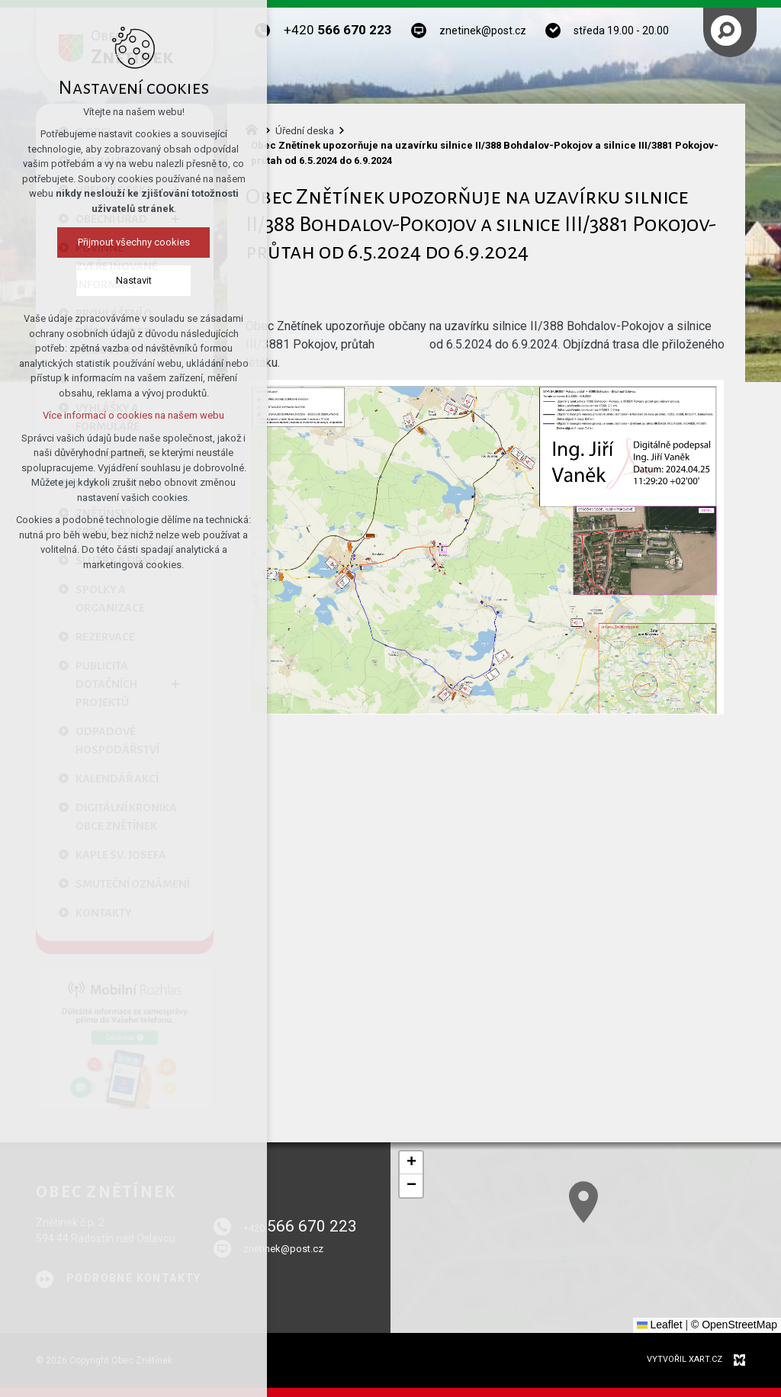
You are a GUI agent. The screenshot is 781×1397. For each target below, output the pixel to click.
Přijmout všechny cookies (129, 242)
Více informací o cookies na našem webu (129, 415)
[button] (736, 1294)
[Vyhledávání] (726, 30)
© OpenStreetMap (734, 1324)
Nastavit (129, 280)
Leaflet (660, 1324)
